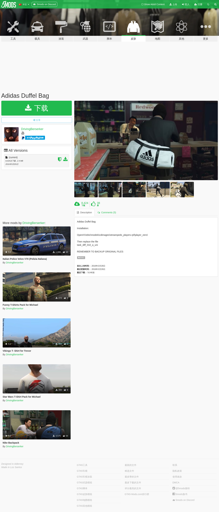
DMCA (176, 482)
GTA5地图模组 (84, 500)
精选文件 (129, 471)
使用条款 (177, 476)
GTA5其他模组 (84, 506)
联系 (175, 465)
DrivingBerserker (32, 129)
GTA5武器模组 (84, 482)
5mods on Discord (184, 500)
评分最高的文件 (133, 488)
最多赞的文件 (132, 476)
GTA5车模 (82, 471)
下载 (36, 108)
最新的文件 (130, 465)
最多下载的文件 (133, 482)
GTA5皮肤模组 (84, 494)
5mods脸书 (180, 494)
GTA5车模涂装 (84, 476)
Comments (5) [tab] (107, 212)
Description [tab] (84, 212)
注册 (198, 4)
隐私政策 (177, 471)
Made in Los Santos (11, 467)
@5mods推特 (181, 488)
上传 (173, 4)
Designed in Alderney (12, 464)
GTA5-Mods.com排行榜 (137, 494)
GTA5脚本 (82, 488)
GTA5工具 (82, 465)
